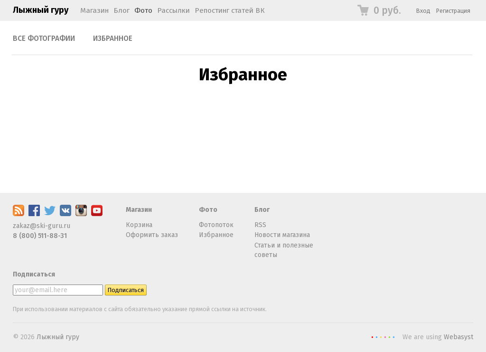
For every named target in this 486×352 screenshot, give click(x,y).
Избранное (112, 38)
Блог (121, 10)
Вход (423, 10)
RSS (260, 225)
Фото (143, 10)
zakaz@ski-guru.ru (41, 226)
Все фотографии (44, 38)
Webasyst (458, 337)
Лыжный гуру (40, 10)
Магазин (94, 10)
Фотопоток (216, 225)
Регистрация (453, 10)
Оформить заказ (152, 235)
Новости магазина (282, 235)
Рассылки (173, 10)
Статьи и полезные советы (283, 250)
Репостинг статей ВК (230, 10)
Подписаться (34, 274)
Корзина (139, 225)
